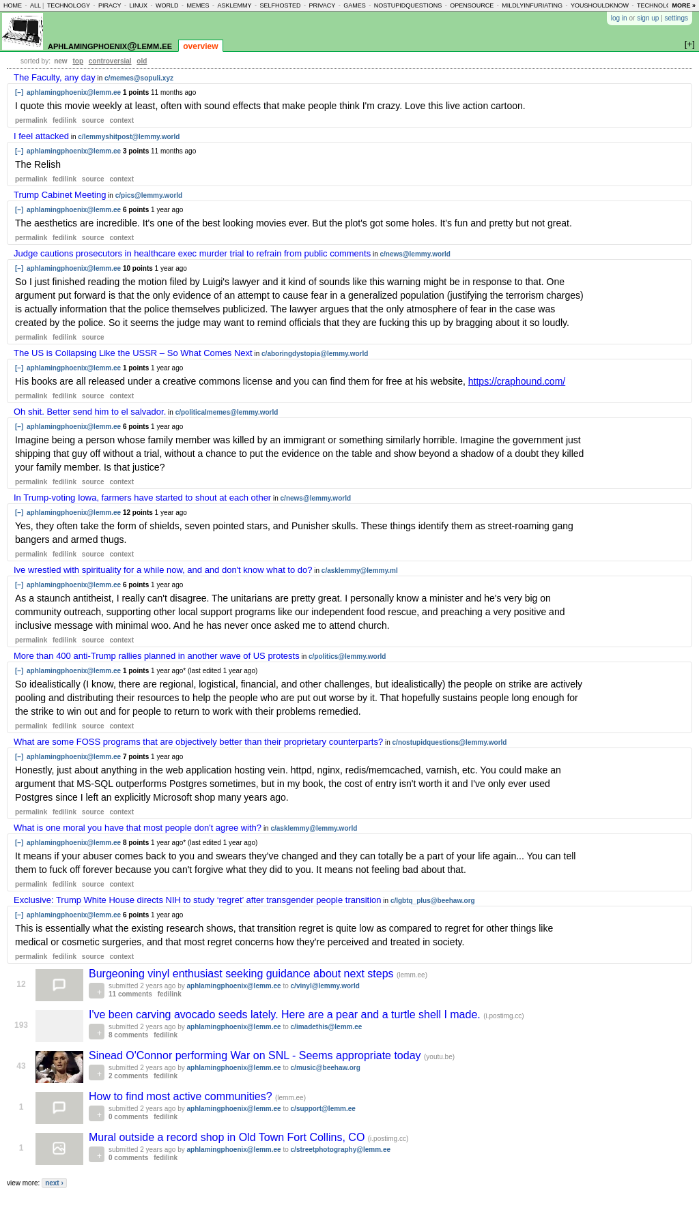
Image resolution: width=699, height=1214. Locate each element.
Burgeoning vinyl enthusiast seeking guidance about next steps (243, 973)
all (35, 5)
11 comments (130, 994)
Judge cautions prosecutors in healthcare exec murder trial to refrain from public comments (192, 253)
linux (138, 5)
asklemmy (234, 5)
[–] (19, 92)
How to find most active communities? (182, 1096)
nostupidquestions (408, 5)
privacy (322, 5)
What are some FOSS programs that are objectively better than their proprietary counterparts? (198, 742)
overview (200, 46)
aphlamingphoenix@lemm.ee (110, 45)
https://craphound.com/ (516, 381)
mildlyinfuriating (532, 5)
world (167, 5)
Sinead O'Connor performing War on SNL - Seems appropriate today (256, 1055)
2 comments (128, 1076)
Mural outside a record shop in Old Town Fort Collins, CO (228, 1137)
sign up (648, 18)
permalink (31, 120)
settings (676, 18)
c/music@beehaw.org (325, 1067)
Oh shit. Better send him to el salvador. (90, 411)
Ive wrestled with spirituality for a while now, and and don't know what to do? (163, 570)
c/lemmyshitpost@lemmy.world (129, 136)
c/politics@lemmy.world (347, 656)
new (60, 61)
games (354, 5)
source (93, 120)
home (12, 5)
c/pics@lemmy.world (149, 195)
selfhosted (279, 5)
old (142, 61)
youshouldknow (600, 5)
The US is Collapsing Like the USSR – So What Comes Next (133, 353)
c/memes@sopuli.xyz (138, 78)
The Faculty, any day (55, 77)
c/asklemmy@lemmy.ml (360, 570)
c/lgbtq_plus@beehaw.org (432, 900)
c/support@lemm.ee (323, 1108)
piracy (110, 5)
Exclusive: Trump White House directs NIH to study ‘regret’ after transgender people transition (198, 900)
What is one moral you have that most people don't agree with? (137, 828)
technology (68, 5)
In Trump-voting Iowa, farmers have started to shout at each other (142, 497)
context (121, 120)
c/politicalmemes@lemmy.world (227, 412)
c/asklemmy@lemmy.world (313, 828)
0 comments (128, 1117)
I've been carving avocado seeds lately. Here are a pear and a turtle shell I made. (286, 1014)
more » (684, 5)
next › (54, 1183)
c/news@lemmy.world (415, 254)
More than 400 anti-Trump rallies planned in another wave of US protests (157, 656)
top (77, 61)
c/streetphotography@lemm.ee (340, 1149)
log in (619, 18)
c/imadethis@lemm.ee (326, 1027)
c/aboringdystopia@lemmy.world (314, 353)
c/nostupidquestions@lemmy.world (450, 742)
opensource (472, 5)
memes (197, 5)
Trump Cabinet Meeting (60, 195)
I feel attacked (41, 136)
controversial (110, 61)
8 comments (128, 1035)
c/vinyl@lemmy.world (325, 986)
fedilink (64, 120)
